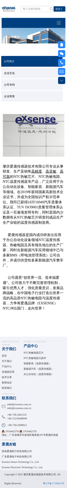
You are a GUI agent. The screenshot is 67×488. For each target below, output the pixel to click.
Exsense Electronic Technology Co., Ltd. (22, 467)
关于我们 (9, 349)
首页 (4, 355)
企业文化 (10, 73)
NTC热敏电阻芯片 (34, 352)
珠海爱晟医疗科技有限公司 (17, 451)
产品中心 (7, 366)
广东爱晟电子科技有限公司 (17, 456)
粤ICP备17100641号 (53, 483)
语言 (58, 9)
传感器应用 (8, 372)
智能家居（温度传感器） (37, 363)
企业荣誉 (10, 96)
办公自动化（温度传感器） (39, 374)
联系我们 (7, 388)
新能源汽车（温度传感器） (39, 369)
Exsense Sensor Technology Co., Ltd (20, 462)
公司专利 (10, 84)
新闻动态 (7, 382)
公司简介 (10, 61)
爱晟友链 (9, 444)
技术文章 (7, 377)
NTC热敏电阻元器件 (35, 358)
